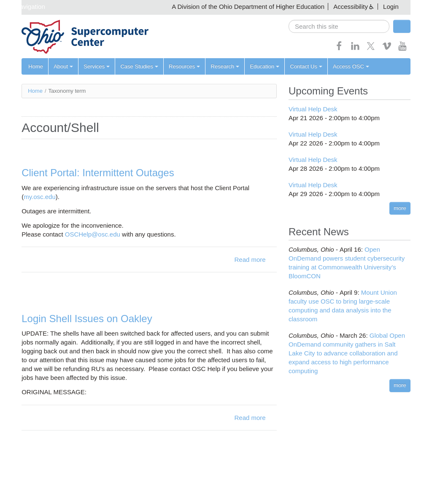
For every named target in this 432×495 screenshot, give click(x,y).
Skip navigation (23, 6)
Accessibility (350, 6)
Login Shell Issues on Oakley (87, 318)
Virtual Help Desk (313, 109)
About (63, 66)
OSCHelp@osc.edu (92, 234)
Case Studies (139, 66)
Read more (249, 259)
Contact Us (305, 66)
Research (224, 66)
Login (391, 6)
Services (97, 66)
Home (35, 66)
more (400, 208)
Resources (184, 66)
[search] (339, 26)
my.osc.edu (40, 196)
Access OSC (350, 66)
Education (264, 66)
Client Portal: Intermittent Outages (98, 172)
